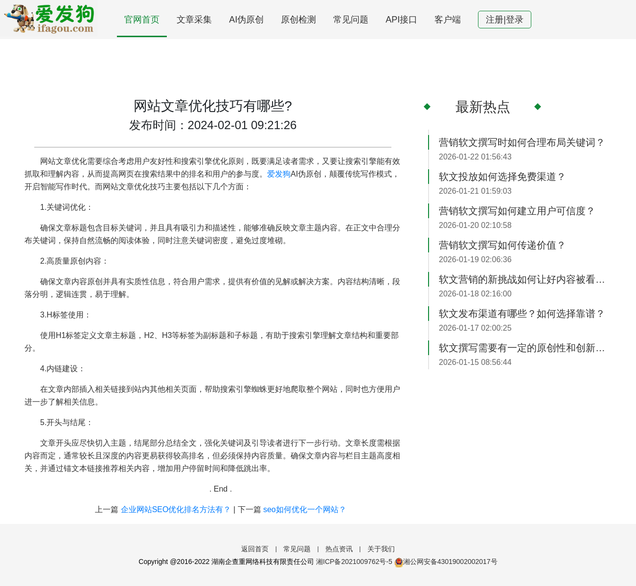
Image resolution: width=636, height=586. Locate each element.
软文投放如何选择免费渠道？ (502, 176)
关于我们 (381, 549)
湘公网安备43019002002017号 (446, 561)
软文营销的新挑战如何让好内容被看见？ (525, 279)
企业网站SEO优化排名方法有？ (176, 509)
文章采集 (194, 19)
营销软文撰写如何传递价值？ (502, 245)
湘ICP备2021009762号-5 (354, 561)
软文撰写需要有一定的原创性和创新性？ (525, 347)
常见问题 (350, 19)
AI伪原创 (246, 19)
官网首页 (141, 19)
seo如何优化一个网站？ (304, 509)
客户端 (447, 19)
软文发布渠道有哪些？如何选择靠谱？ (522, 313)
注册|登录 (504, 19)
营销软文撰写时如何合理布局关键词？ (522, 142)
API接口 (401, 19)
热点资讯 (339, 549)
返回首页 (255, 549)
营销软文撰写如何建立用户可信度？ (517, 210)
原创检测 (298, 19)
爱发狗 (279, 174)
